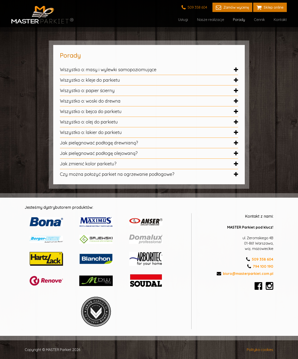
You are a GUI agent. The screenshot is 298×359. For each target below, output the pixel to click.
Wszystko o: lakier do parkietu (149, 132)
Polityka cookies (260, 349)
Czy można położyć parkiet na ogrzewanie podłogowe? (149, 174)
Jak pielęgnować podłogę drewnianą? (149, 143)
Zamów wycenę (232, 7)
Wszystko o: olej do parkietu (149, 122)
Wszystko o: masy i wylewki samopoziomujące (149, 69)
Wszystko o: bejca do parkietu (149, 111)
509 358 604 (194, 7)
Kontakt (280, 19)
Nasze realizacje (210, 19)
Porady (239, 19)
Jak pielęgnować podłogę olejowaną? (149, 153)
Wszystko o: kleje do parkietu (149, 80)
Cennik (259, 19)
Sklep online (270, 7)
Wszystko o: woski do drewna (149, 101)
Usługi (183, 19)
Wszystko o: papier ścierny (149, 90)
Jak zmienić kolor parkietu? (149, 163)
